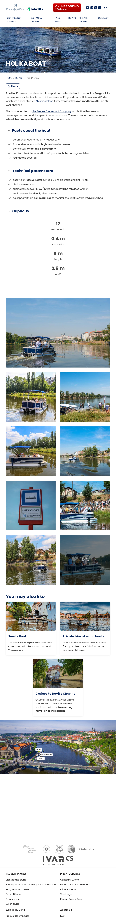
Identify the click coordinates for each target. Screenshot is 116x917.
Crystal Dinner (13, 894)
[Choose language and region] (106, 7)
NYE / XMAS (58, 19)
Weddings (66, 894)
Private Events (68, 889)
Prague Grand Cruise (17, 889)
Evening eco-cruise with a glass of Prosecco (31, 884)
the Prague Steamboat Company (51, 111)
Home (9, 77)
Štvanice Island (44, 101)
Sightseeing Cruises (14, 19)
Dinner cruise (13, 899)
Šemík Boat (17, 636)
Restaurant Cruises (38, 19)
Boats (72, 17)
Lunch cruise (12, 903)
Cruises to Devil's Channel (55, 693)
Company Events (69, 879)
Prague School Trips (71, 899)
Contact (103, 17)
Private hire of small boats (83, 636)
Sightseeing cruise (16, 879)
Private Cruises (83, 19)
